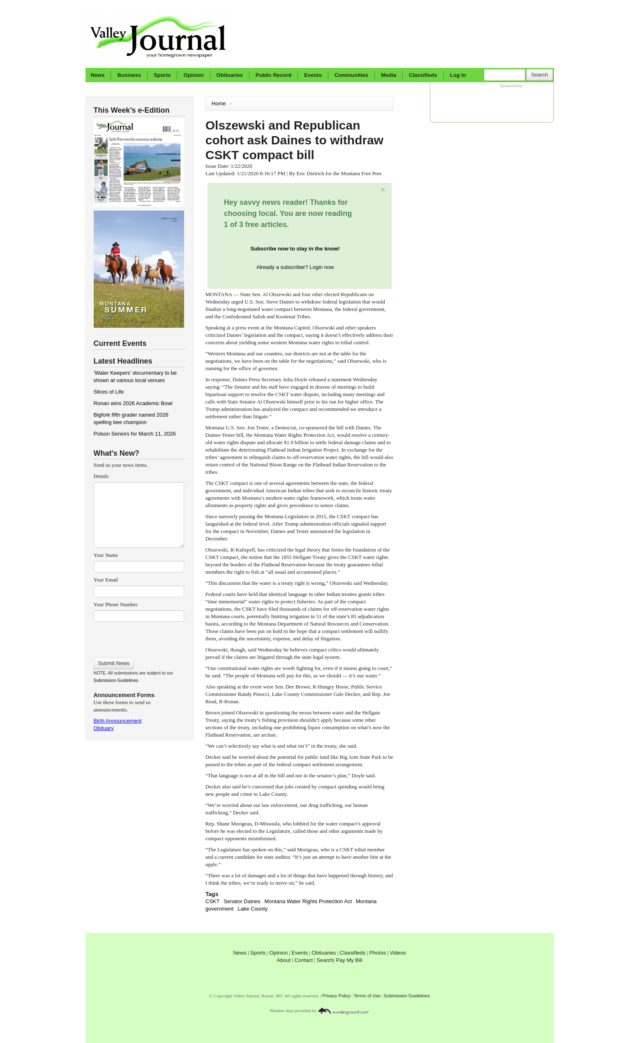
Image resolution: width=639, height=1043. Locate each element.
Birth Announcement (118, 721)
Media (388, 75)
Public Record (273, 75)
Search (539, 75)
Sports (162, 75)
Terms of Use (367, 995)
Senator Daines (242, 901)
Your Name (106, 555)
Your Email (106, 580)
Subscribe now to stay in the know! (295, 249)
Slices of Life (109, 392)
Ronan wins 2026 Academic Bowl (133, 403)
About (284, 960)
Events (313, 75)
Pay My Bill (349, 960)
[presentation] (139, 637)
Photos (377, 953)
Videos (398, 953)
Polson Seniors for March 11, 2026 (135, 434)
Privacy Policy (336, 995)
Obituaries (230, 75)
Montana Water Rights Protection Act (308, 901)
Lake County (253, 909)
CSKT (212, 901)
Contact (303, 960)
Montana (366, 901)
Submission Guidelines (116, 680)
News (98, 75)
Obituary (104, 728)
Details (101, 476)
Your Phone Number (116, 604)
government (219, 909)
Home (219, 103)
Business (129, 75)
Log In (458, 75)
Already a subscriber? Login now (295, 267)
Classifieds (423, 75)
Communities (351, 75)
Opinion (193, 75)
